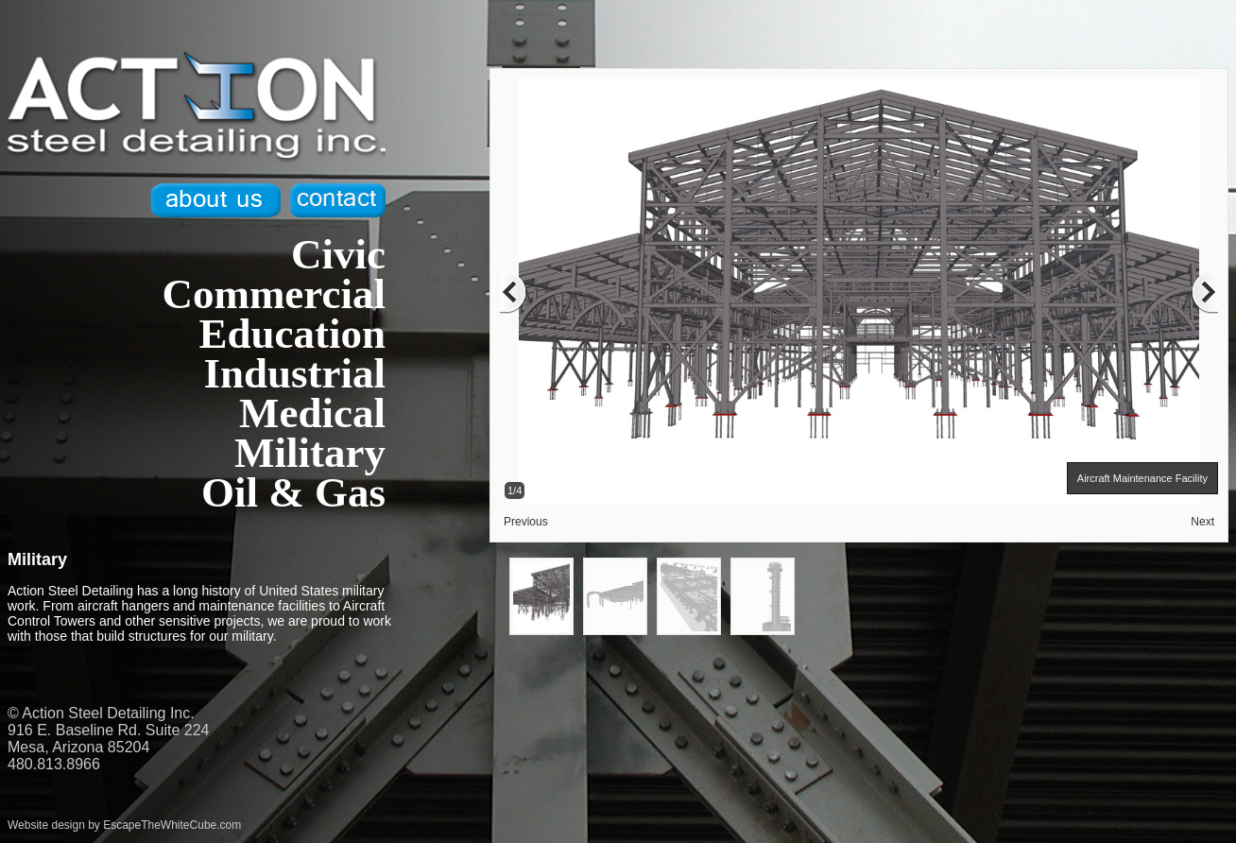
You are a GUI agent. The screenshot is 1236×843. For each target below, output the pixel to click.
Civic (338, 254)
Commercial (274, 294)
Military (310, 452)
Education (292, 333)
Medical (312, 413)
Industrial (294, 373)
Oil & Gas (293, 492)
